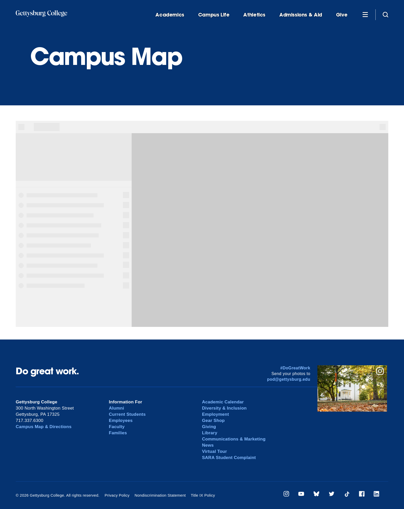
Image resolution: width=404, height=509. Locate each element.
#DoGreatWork (295, 368)
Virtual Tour (214, 451)
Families (118, 432)
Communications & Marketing (234, 439)
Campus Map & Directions (44, 426)
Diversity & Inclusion (224, 408)
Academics (169, 15)
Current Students (127, 414)
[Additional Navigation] (365, 14)
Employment (215, 414)
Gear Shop (213, 420)
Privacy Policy (117, 495)
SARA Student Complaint (229, 457)
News (208, 445)
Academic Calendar (223, 402)
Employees (121, 420)
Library (209, 432)
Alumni (116, 408)
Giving (209, 426)
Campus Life (214, 15)
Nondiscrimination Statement (160, 495)
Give (341, 15)
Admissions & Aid (300, 15)
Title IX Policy (203, 495)
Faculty (117, 426)
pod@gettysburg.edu (288, 379)
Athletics (254, 15)
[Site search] (385, 14)
